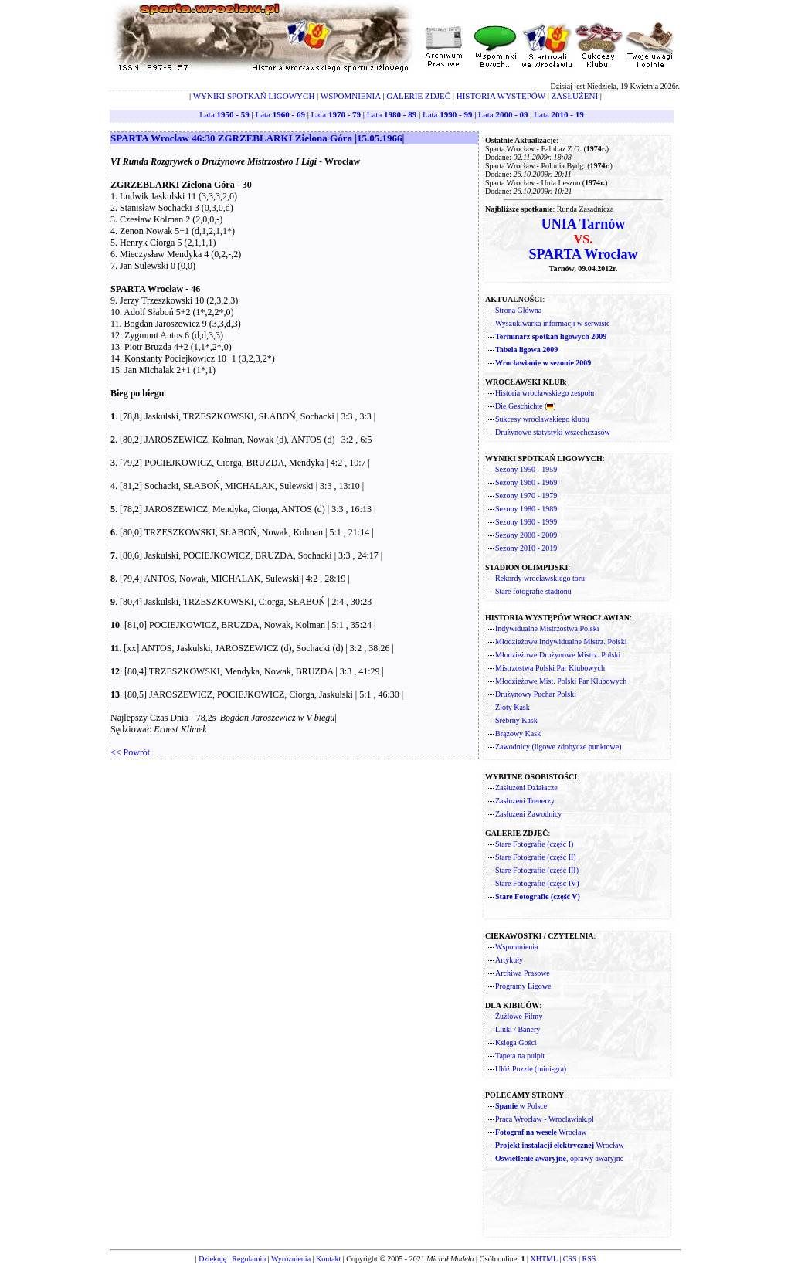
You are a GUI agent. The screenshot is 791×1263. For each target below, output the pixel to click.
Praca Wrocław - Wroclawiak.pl (544, 1119)
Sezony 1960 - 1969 (526, 482)
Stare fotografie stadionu (533, 591)
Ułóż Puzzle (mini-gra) (530, 1068)
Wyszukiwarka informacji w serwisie (552, 323)
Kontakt (328, 1259)
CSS (570, 1259)
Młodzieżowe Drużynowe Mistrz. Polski (557, 654)
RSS (589, 1259)
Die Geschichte (518, 406)
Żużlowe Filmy (518, 1016)
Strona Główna (518, 310)
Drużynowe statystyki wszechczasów (552, 432)
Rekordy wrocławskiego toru (540, 578)
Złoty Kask (512, 707)
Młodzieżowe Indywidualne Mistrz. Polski (561, 641)
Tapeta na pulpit (520, 1055)
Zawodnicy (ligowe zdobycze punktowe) (558, 746)
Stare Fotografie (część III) (537, 870)
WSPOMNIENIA (351, 95)
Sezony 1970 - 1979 (526, 495)
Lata (224, 114)
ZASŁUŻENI (575, 95)
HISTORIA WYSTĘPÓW (501, 95)
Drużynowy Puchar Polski (535, 694)
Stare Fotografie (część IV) (537, 883)
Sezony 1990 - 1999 (526, 522)
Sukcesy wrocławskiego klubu (542, 419)
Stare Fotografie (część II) (535, 857)
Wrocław (541, 1132)
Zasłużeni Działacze (526, 787)
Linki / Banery (517, 1029)
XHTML (543, 1259)
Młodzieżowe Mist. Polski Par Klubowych (560, 681)
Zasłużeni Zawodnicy (528, 814)
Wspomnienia (516, 946)
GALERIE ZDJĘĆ (418, 95)
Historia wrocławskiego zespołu (544, 393)
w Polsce (521, 1106)
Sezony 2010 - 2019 (526, 548)
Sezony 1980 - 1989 (526, 508)
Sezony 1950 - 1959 (526, 469)
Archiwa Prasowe (522, 973)
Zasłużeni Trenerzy (525, 800)
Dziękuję (212, 1259)
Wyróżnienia (291, 1259)
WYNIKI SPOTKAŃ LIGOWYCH (254, 95)
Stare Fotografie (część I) (534, 844)
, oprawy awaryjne (559, 1158)
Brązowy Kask (518, 733)
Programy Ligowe (523, 986)
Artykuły (509, 960)
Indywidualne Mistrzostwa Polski (547, 628)
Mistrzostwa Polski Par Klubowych (550, 668)
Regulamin (249, 1259)
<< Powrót (130, 752)
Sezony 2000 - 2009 (526, 535)
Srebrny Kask (516, 720)
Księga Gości (516, 1042)
